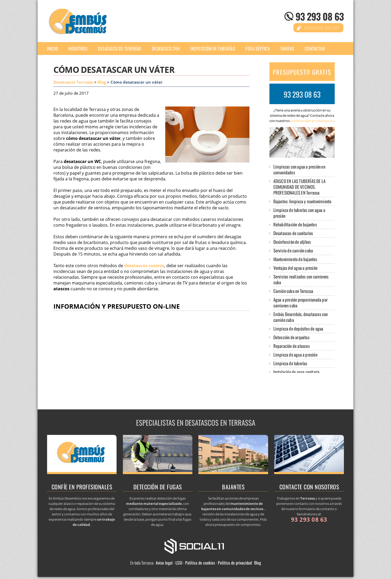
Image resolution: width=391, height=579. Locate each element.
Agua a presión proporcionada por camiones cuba (300, 302)
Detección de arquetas (291, 337)
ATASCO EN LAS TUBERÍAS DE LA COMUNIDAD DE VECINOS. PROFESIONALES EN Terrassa (299, 187)
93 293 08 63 (319, 16)
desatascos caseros (144, 265)
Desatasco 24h (166, 48)
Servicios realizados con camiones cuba (301, 279)
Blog (102, 82)
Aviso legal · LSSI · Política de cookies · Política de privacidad (204, 563)
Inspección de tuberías (212, 48)
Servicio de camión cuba (293, 250)
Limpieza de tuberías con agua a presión (299, 213)
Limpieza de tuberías (290, 363)
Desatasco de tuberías (119, 48)
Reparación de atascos (291, 346)
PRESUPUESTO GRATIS (302, 72)
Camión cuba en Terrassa (293, 291)
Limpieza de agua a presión (295, 354)
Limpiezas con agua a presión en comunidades (299, 169)
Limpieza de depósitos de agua (298, 328)
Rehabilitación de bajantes (295, 224)
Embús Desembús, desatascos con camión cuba (300, 317)
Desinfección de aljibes (292, 241)
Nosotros (77, 48)
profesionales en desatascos (312, 120)
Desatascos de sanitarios (293, 233)
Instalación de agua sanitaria (296, 372)
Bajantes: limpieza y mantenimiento (302, 201)
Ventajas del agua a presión (295, 268)
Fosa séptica (257, 48)
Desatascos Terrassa (73, 82)
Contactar (315, 48)
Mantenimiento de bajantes (295, 259)
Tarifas (287, 48)
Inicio (52, 48)
